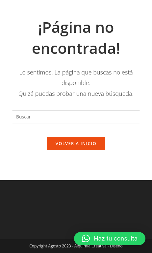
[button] (109, 238)
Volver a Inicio (76, 143)
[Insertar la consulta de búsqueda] (76, 116)
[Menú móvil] (130, 12)
